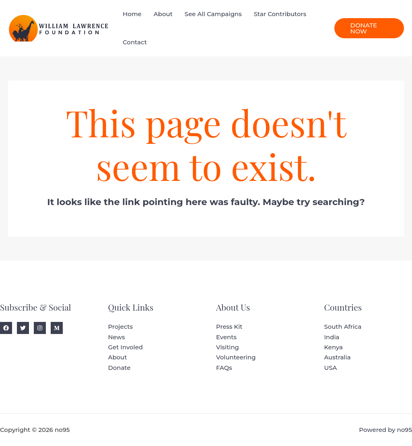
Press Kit (229, 327)
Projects (120, 327)
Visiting (227, 347)
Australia (337, 358)
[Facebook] (6, 328)
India (332, 337)
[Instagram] (40, 328)
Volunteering (236, 358)
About (117, 358)
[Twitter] (23, 328)
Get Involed (125, 347)
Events (226, 337)
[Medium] (57, 328)
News (116, 337)
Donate (119, 368)
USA (330, 368)
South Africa (343, 327)
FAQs (224, 368)
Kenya (333, 347)
